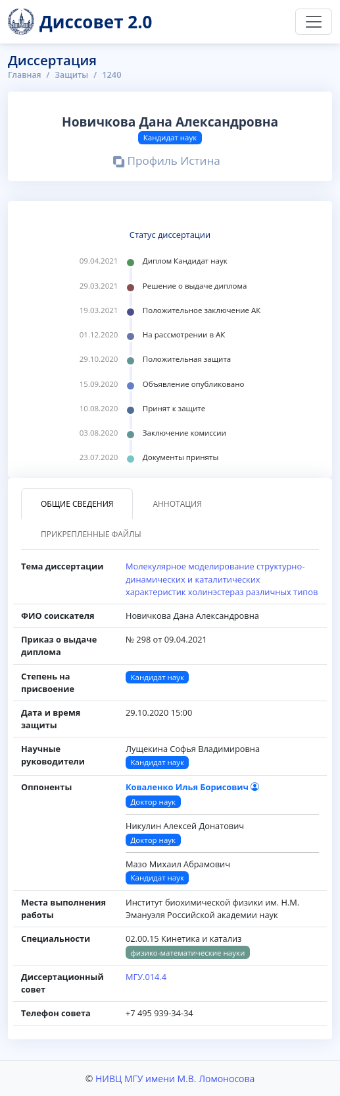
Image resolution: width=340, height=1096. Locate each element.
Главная (25, 74)
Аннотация (177, 503)
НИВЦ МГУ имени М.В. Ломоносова (175, 1078)
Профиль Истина (166, 162)
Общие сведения (77, 503)
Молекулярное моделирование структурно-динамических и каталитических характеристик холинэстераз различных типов (222, 578)
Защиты (74, 74)
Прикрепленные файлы (91, 534)
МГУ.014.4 (146, 977)
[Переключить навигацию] (313, 22)
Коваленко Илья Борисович (192, 787)
